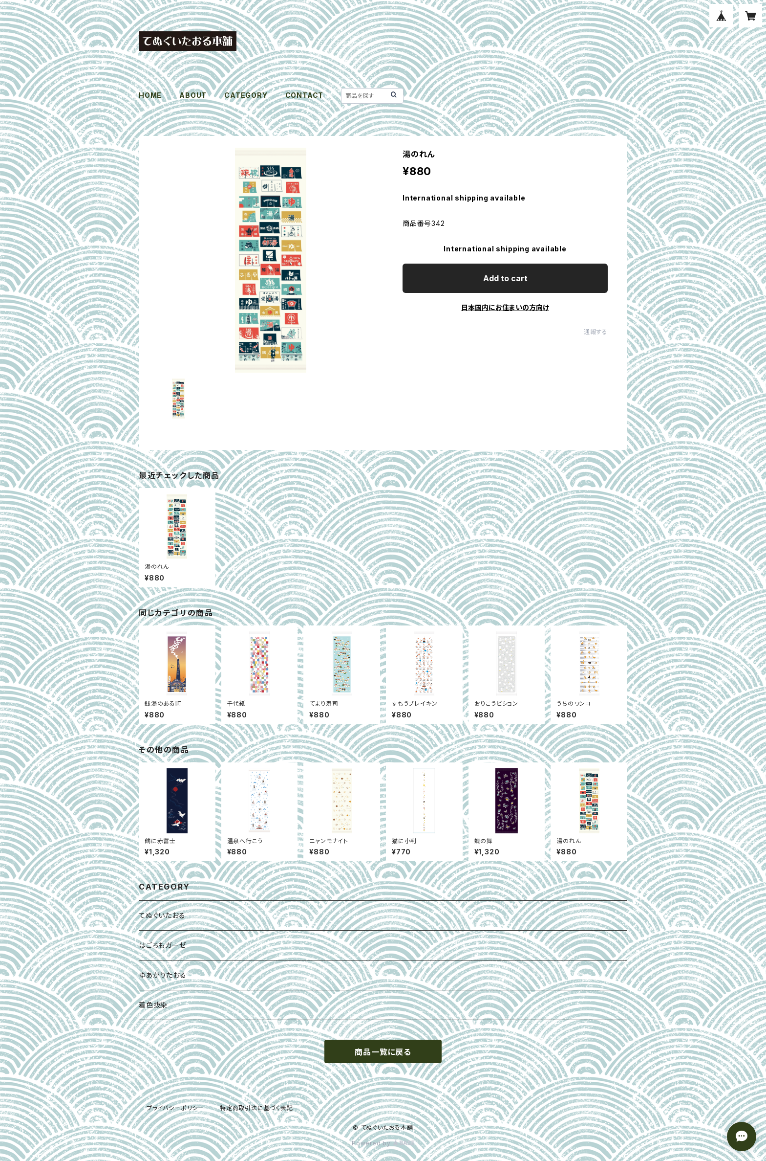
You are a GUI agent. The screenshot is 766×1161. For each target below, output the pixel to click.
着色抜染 (153, 1005)
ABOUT (193, 95)
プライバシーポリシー (175, 1108)
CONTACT (304, 95)
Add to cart (505, 278)
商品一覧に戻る (383, 1052)
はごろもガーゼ (163, 945)
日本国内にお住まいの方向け (505, 307)
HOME (150, 95)
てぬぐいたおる (162, 915)
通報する (596, 331)
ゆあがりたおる (163, 975)
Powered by (383, 1143)
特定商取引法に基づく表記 (256, 1108)
